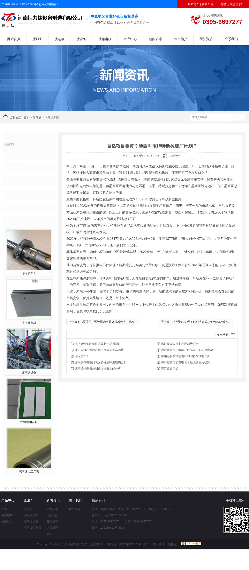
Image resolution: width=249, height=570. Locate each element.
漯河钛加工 (29, 273)
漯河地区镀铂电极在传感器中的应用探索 (187, 350)
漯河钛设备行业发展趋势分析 (179, 343)
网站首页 (13, 39)
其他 (13, 207)
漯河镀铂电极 (29, 422)
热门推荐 (16, 220)
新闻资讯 (155, 39)
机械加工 (7, 521)
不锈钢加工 (8, 515)
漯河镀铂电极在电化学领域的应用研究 (185, 362)
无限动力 (173, 544)
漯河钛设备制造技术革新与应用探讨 (98, 343)
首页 (27, 117)
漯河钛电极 (29, 322)
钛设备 (81, 39)
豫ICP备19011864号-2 (133, 544)
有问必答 (16, 181)
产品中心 (130, 39)
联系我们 (231, 39)
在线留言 (207, 4)
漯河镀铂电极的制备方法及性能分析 (98, 368)
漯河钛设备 (29, 372)
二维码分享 (175, 155)
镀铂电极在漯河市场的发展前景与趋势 (99, 350)
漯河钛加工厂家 (29, 471)
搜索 (238, 117)
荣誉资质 (206, 39)
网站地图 (193, 4)
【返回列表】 (222, 334)
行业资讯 (16, 168)
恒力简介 (180, 39)
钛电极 (59, 39)
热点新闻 (53, 117)
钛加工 (37, 39)
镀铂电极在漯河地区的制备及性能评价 (185, 356)
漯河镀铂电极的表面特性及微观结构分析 (101, 362)
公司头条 (16, 155)
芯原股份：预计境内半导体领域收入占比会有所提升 (113, 321)
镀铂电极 (105, 39)
